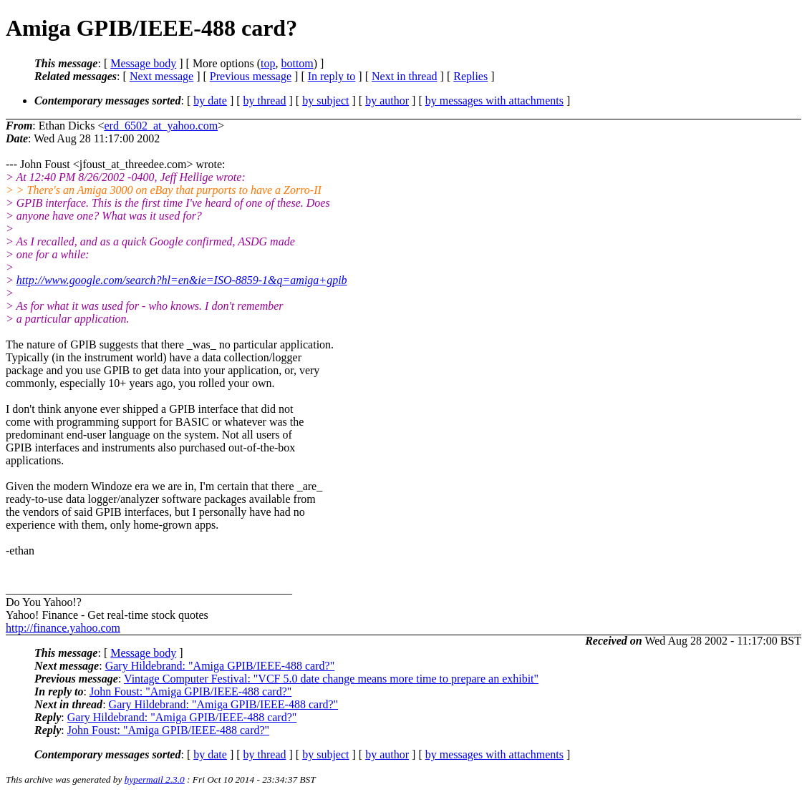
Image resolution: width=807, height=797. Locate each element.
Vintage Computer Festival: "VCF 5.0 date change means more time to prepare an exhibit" (331, 679)
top (268, 63)
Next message (161, 76)
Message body (143, 63)
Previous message (250, 76)
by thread (264, 100)
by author (387, 100)
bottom (297, 63)
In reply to (332, 76)
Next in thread (405, 76)
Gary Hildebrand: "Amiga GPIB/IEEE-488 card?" (220, 666)
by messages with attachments (494, 100)
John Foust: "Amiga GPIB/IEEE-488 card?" (190, 691)
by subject (325, 100)
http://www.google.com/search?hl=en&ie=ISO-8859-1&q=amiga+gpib (181, 280)
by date (210, 100)
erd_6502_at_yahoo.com (161, 125)
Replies (470, 76)
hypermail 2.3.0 (155, 779)
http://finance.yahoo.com (63, 628)
